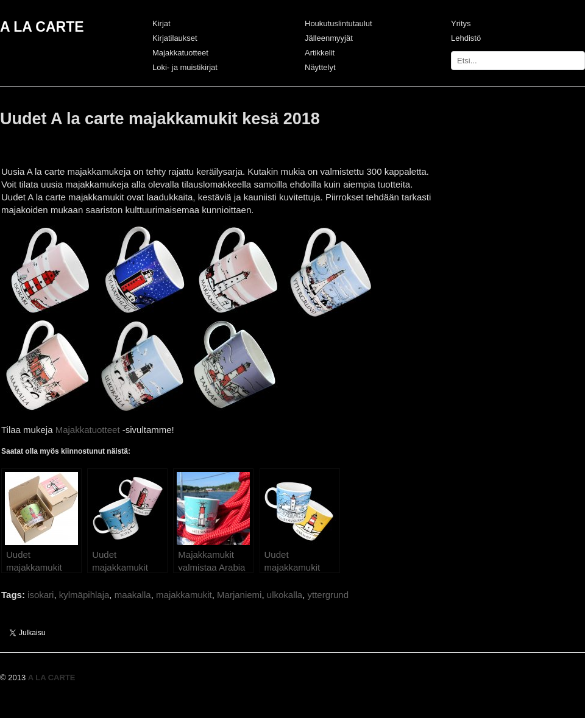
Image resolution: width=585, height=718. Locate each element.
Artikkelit (320, 52)
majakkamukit (184, 595)
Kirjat (161, 23)
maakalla (133, 595)
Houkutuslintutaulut (338, 23)
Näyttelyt (320, 67)
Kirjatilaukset (174, 38)
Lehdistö (466, 38)
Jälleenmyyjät (329, 38)
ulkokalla (284, 595)
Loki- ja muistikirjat (185, 67)
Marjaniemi (239, 595)
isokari (40, 595)
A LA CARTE (42, 27)
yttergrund (328, 595)
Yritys (461, 23)
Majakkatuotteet (180, 52)
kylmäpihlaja (84, 595)
